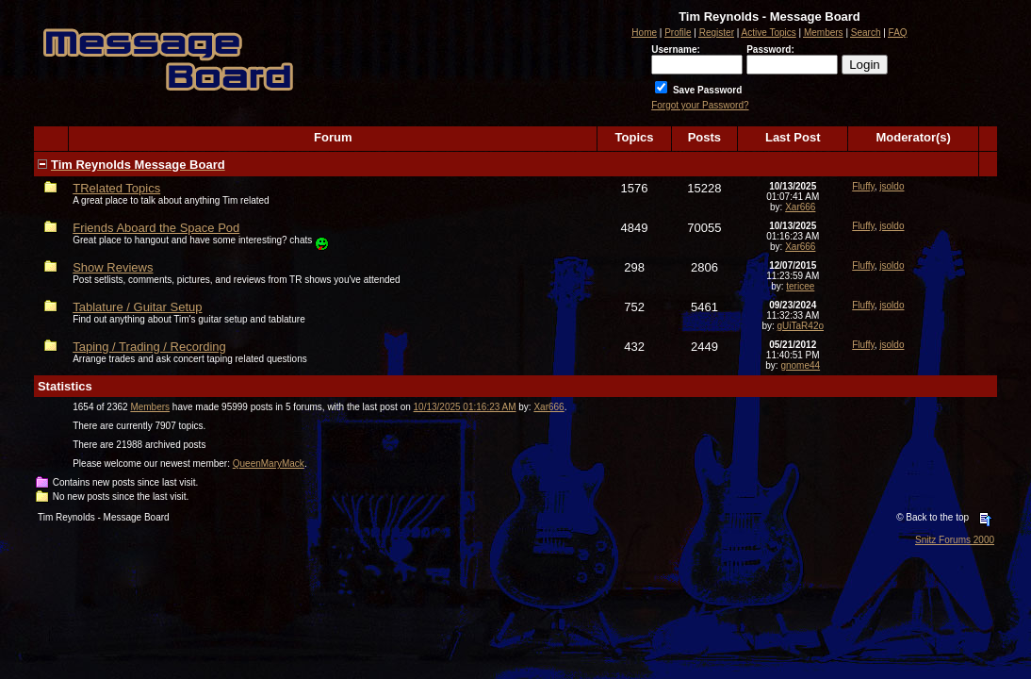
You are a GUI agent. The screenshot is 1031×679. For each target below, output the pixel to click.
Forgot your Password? (699, 105)
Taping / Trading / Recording (149, 347)
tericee (800, 286)
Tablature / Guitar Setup (137, 307)
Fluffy (863, 186)
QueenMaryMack (268, 463)
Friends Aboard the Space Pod (156, 228)
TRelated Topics (116, 188)
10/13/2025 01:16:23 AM (465, 407)
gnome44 (800, 365)
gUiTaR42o (800, 326)
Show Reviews (113, 267)
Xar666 (800, 207)
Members (150, 407)
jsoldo (891, 186)
